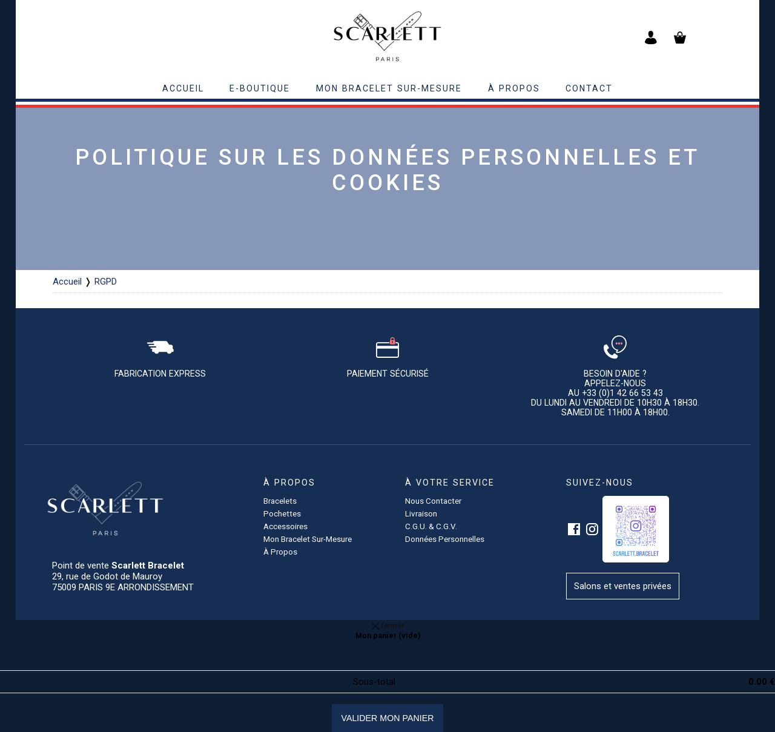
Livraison (421, 513)
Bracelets (280, 501)
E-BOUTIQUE (259, 88)
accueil (183, 88)
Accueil (67, 281)
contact (589, 88)
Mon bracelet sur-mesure (389, 88)
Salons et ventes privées (622, 586)
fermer (388, 625)
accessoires (285, 526)
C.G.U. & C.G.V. (431, 526)
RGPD (105, 281)
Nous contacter (433, 501)
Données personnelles (444, 539)
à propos (514, 88)
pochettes (282, 513)
